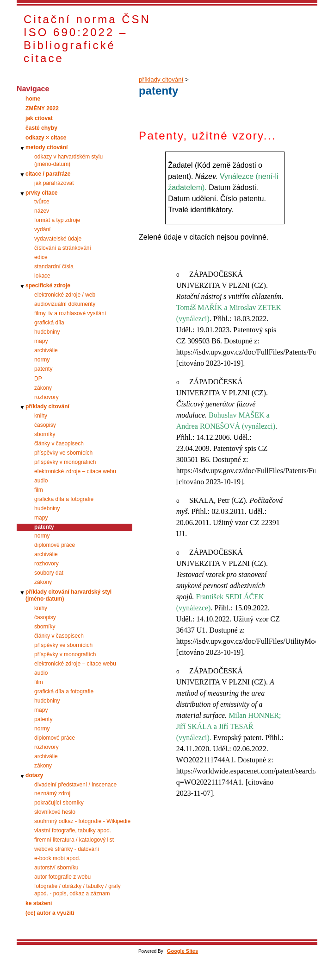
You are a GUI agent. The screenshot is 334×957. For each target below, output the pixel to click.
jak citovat (39, 118)
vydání (42, 229)
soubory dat (48, 573)
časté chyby (41, 128)
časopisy (45, 425)
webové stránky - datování (66, 849)
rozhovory (46, 397)
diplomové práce (54, 545)
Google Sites (182, 951)
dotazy (34, 775)
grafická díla (49, 322)
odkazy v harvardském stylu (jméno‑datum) (68, 160)
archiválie (46, 350)
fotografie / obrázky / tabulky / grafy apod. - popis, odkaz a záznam (77, 890)
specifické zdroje (47, 285)
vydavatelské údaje (57, 238)
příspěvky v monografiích (65, 462)
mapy (41, 341)
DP (38, 378)
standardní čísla (54, 266)
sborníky (44, 434)
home (32, 98)
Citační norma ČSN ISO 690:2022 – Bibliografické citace (87, 38)
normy (41, 359)
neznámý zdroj (52, 793)
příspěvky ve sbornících (63, 453)
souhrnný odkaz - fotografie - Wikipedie (82, 821)
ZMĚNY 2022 (42, 108)
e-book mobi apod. (57, 858)
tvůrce (41, 201)
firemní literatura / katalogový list (74, 840)
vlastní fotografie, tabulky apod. (72, 830)
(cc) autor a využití (49, 913)
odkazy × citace (45, 137)
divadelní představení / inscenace (75, 784)
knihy (40, 415)
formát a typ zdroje (57, 220)
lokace (42, 276)
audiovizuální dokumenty (64, 304)
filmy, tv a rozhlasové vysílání (70, 313)
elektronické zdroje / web (64, 295)
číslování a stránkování (62, 248)
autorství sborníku (56, 867)
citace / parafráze (47, 174)
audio (41, 480)
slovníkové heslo (54, 812)
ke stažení (38, 903)
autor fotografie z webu (62, 877)
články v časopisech (59, 443)
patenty (43, 369)
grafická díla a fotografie (63, 499)
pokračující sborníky (59, 802)
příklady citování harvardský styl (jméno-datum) (68, 595)
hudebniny (47, 332)
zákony (43, 388)
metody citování (46, 147)
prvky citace (41, 193)
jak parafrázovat (54, 183)
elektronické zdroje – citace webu (75, 471)
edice (41, 257)
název (41, 211)
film (38, 490)
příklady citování (47, 406)
